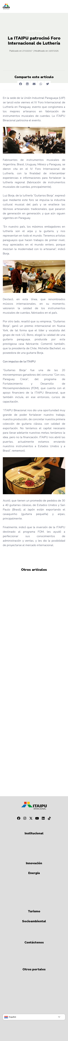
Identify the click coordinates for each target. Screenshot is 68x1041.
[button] (20, 84)
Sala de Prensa (34, 31)
